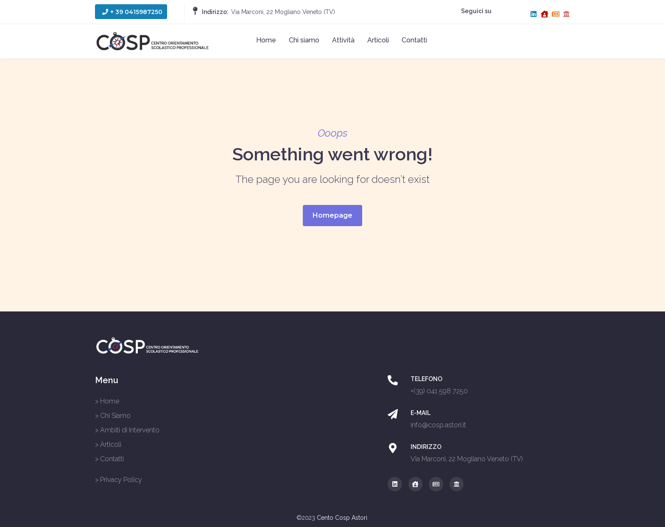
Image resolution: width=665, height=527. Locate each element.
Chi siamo (304, 40)
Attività (343, 40)
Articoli (378, 40)
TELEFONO (426, 379)
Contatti (414, 40)
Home (266, 40)
